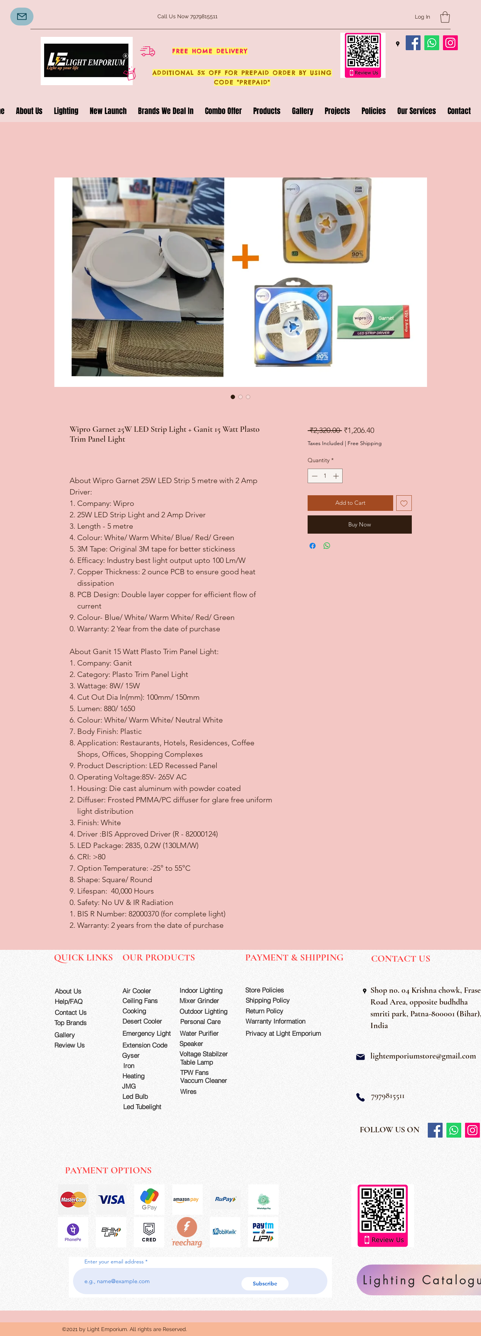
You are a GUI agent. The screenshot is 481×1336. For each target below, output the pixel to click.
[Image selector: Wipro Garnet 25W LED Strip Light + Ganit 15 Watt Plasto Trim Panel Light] (233, 397)
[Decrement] (314, 476)
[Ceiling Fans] (144, 1000)
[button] (445, 17)
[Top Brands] (76, 1022)
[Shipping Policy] (272, 1000)
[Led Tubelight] (146, 1106)
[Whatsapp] (431, 42)
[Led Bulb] (144, 1096)
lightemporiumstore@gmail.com (423, 1056)
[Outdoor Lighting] (206, 1011)
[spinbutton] (325, 476)
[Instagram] (450, 42)
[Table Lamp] (206, 1062)
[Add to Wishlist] (404, 503)
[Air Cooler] (144, 991)
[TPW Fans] (206, 1072)
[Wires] (196, 1091)
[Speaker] (201, 1043)
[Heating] (144, 1076)
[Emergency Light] (149, 1033)
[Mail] (21, 16)
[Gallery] (76, 1035)
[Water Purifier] (206, 1033)
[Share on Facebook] (312, 545)
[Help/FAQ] (76, 1001)
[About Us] (76, 991)
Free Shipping (365, 443)
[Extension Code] (146, 1045)
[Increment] (337, 476)
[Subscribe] (265, 1283)
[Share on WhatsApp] (327, 545)
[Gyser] (144, 1055)
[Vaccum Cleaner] (206, 1080)
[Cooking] (144, 1011)
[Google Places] (398, 44)
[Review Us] (76, 1045)
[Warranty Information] (281, 1021)
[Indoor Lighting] (206, 990)
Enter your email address (114, 1261)
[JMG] (144, 1086)
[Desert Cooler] (144, 1021)
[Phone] (360, 1097)
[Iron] (145, 1065)
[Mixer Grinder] (206, 1000)
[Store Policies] (271, 990)
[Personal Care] (206, 1021)
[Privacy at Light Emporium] (287, 1033)
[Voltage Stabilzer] (206, 1054)
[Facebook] (413, 42)
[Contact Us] (76, 1012)
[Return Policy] (272, 1011)
